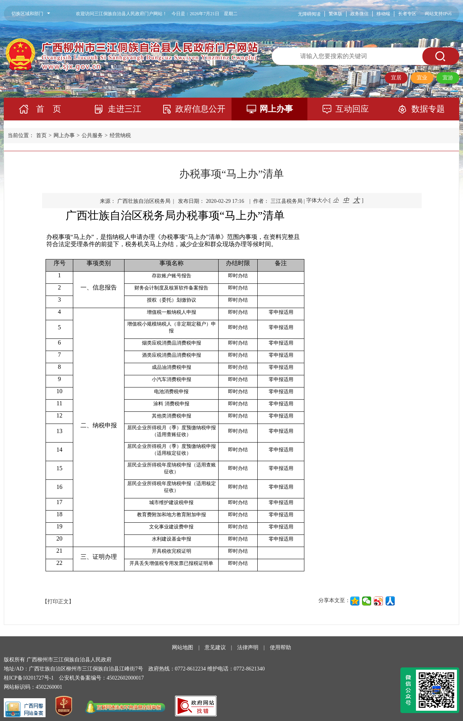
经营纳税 (120, 135)
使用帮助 (280, 647)
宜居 (396, 78)
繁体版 (335, 13)
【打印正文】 (58, 601)
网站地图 (182, 647)
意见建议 (215, 647)
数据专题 (428, 109)
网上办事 (276, 109)
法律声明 (247, 647)
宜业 (422, 78)
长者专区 (407, 13)
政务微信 (359, 13)
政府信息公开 (200, 109)
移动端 (383, 13)
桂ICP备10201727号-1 (29, 678)
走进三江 (124, 109)
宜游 (448, 78)
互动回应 (352, 109)
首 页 (48, 109)
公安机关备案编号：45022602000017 (101, 678)
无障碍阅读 (309, 14)
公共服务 (92, 135)
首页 (41, 135)
